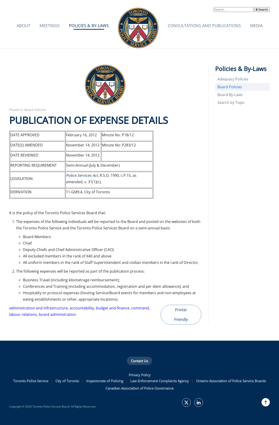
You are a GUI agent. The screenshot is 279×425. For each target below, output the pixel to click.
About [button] (23, 25)
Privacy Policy (140, 375)
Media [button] (256, 25)
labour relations (23, 314)
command (140, 308)
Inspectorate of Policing (104, 381)
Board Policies (35, 110)
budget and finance (112, 308)
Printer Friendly (181, 314)
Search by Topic (231, 102)
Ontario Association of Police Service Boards (231, 381)
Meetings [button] (50, 25)
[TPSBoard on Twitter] (186, 402)
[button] (266, 402)
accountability (82, 308)
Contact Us (139, 361)
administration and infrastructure (38, 308)
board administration (57, 314)
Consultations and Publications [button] (204, 25)
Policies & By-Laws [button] (89, 25)
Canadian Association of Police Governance (139, 388)
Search (262, 9)
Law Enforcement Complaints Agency (159, 381)
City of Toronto (67, 381)
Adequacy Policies (232, 79)
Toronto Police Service (30, 381)
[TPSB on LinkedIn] (198, 402)
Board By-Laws (230, 94)
